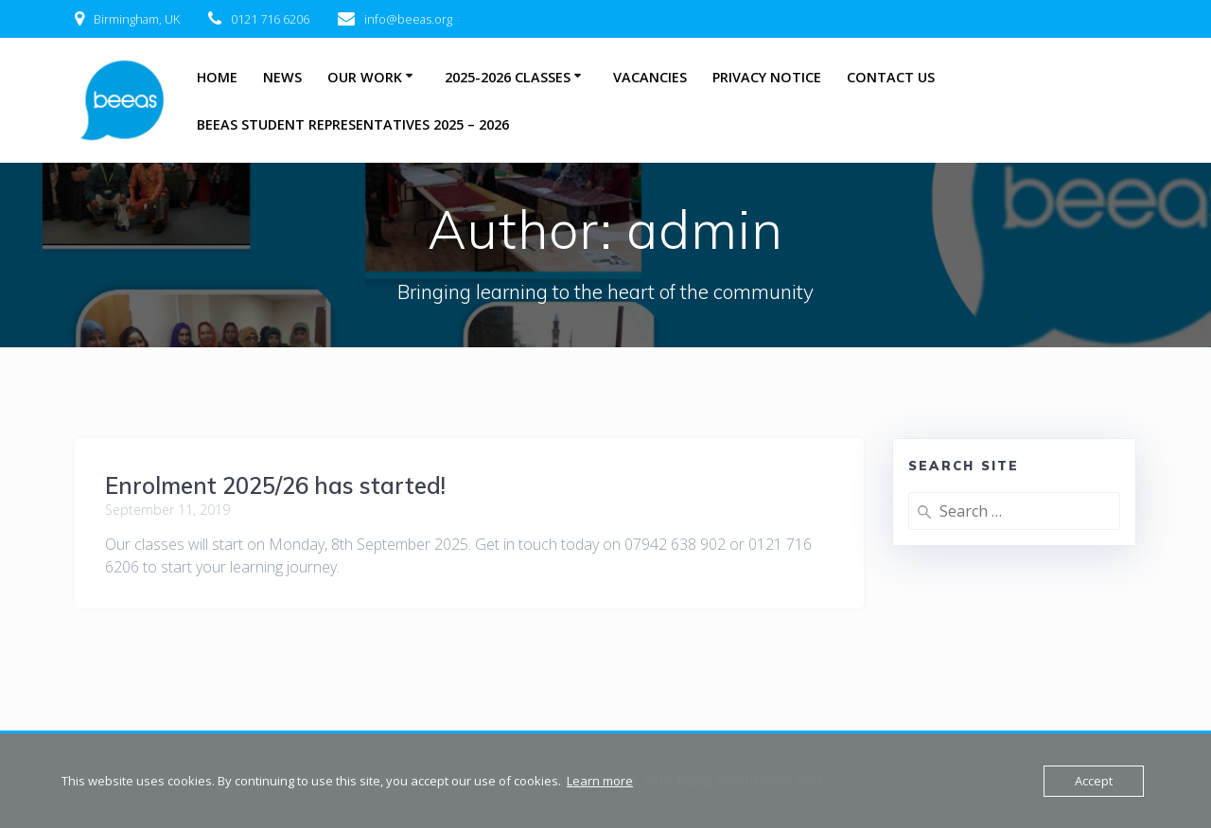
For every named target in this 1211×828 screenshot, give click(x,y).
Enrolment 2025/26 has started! (275, 485)
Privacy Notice (766, 77)
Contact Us (891, 77)
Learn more (600, 780)
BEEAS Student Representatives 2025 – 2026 (353, 124)
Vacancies (650, 77)
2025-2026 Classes (507, 77)
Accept (1094, 780)
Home (217, 77)
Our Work (364, 77)
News (282, 77)
